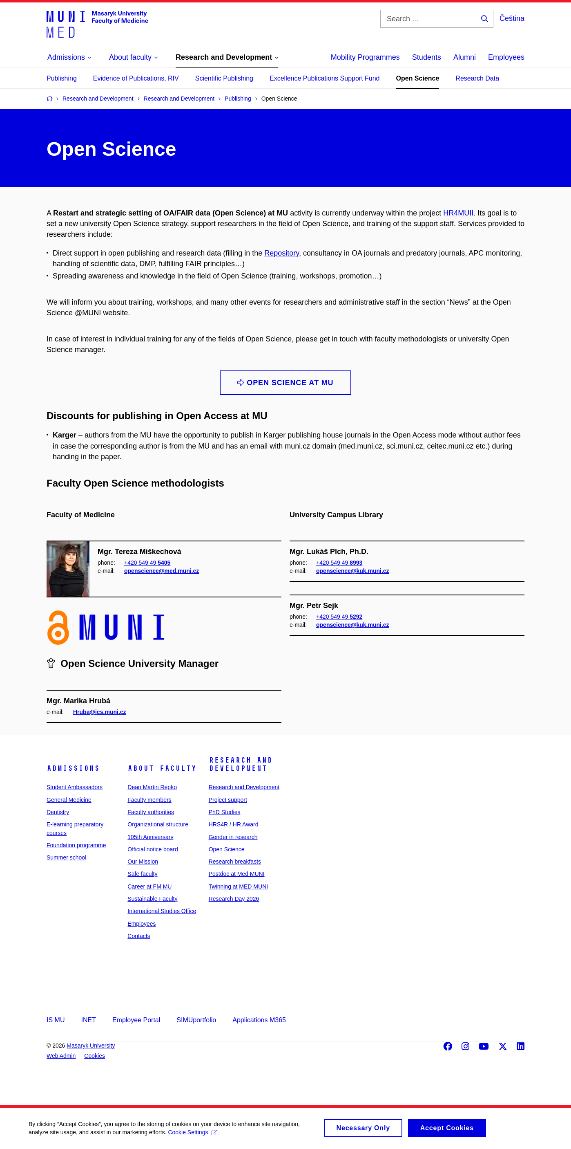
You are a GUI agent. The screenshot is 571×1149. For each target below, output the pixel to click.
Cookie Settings (192, 1135)
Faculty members (149, 800)
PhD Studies (225, 812)
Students (426, 57)
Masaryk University (91, 1045)
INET (88, 1020)
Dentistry (58, 812)
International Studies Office (161, 911)
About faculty (161, 768)
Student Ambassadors (75, 787)
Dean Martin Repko (152, 787)
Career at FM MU (149, 886)
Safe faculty (142, 874)
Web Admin (61, 1056)
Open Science (417, 78)
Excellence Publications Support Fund (325, 78)
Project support (228, 800)
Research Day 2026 (234, 898)
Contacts (138, 936)
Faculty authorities (150, 812)
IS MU (56, 1020)
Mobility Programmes (365, 57)
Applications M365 (259, 1020)
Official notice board (152, 849)
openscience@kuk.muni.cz (352, 571)
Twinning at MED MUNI (238, 886)
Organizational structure (157, 824)
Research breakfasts (235, 861)
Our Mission (142, 861)
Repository (281, 253)
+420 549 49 (147, 562)
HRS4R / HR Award (234, 824)
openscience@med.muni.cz (161, 571)
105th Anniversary (150, 837)
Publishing (62, 78)
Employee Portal (136, 1020)
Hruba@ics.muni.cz (99, 712)
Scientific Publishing (224, 78)
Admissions (73, 768)
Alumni (464, 57)
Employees (506, 57)
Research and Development (240, 764)
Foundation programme (76, 845)
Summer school (66, 857)
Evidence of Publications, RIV (136, 78)
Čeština (512, 18)
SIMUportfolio (196, 1020)
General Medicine (69, 800)
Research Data (477, 78)
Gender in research (233, 837)
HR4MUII (458, 213)
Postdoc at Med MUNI (237, 874)
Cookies (94, 1056)
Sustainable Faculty (152, 898)
